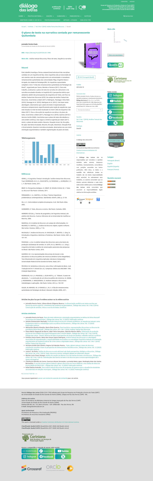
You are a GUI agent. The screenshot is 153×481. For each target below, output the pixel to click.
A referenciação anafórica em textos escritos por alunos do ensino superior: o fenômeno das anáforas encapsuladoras (61, 304)
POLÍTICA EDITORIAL (35, 16)
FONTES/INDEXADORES (52, 20)
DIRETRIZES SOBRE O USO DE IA (30, 20)
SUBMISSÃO (61, 16)
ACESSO (132, 1)
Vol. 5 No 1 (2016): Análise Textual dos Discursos (50, 26)
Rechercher (128, 16)
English (109, 163)
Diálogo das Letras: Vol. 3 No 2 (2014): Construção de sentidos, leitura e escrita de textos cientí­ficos (62, 306)
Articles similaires (29, 313)
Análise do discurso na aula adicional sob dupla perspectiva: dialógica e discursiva (66, 351)
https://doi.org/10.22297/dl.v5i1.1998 (38, 53)
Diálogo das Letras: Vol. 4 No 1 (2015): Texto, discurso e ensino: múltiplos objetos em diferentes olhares (63, 352)
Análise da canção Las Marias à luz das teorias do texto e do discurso (69, 355)
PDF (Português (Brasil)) (86, 77)
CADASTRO (124, 1)
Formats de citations (84, 110)
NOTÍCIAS (87, 16)
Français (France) (113, 169)
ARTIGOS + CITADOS (70, 20)
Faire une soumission (116, 55)
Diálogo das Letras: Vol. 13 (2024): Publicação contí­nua (64, 365)
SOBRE (21, 16)
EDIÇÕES (49, 16)
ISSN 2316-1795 (85, 20)
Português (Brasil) (113, 160)
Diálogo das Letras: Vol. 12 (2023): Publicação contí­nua (65, 319)
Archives (30, 26)
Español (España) (113, 166)
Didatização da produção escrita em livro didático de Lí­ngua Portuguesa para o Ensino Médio (62, 332)
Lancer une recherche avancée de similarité (52, 378)
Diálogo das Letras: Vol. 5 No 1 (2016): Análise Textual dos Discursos (67, 329)
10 (33, 374)
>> (36, 374)
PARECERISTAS (75, 16)
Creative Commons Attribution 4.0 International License (60, 422)
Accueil (24, 26)
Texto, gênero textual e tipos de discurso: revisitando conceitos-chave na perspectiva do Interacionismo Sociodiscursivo (60, 346)
